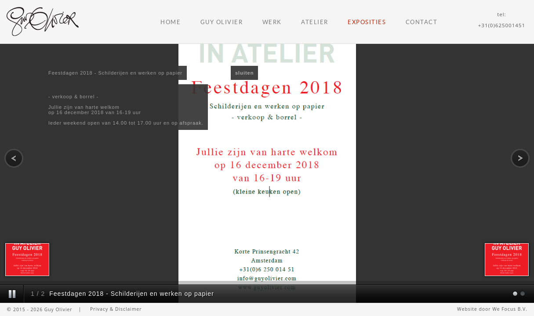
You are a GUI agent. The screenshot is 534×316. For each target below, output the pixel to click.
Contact (422, 22)
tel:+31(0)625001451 (501, 20)
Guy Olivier (221, 22)
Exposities (367, 22)
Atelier (314, 22)
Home (170, 22)
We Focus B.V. (509, 309)
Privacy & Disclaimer (116, 309)
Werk (272, 22)
